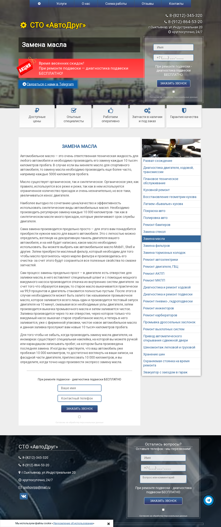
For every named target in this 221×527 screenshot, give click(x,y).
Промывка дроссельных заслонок (169, 322)
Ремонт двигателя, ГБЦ (160, 266)
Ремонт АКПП (153, 273)
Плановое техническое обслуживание (160, 181)
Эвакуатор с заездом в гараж (165, 372)
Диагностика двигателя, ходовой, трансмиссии (168, 170)
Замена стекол (154, 232)
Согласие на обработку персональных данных (173, 97)
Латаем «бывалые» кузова (163, 204)
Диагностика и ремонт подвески (168, 294)
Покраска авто (154, 211)
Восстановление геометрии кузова (169, 197)
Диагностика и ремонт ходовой (167, 287)
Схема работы (116, 4)
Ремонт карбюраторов (160, 315)
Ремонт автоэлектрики (160, 259)
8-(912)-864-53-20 (185, 21)
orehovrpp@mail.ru (36, 487)
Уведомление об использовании (73, 523)
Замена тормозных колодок (164, 253)
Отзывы (148, 4)
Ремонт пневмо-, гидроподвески (168, 301)
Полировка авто (155, 218)
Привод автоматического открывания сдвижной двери (165, 338)
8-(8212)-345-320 (186, 15)
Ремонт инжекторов (158, 308)
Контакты (176, 4)
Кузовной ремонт (156, 190)
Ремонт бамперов (156, 225)
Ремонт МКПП (154, 280)
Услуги (61, 4)
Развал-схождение (157, 161)
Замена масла (154, 239)
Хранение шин (154, 354)
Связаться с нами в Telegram (48, 84)
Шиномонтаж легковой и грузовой (169, 347)
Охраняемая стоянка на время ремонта (166, 363)
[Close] (108, 524)
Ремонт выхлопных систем (163, 329)
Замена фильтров (156, 246)
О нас (86, 4)
